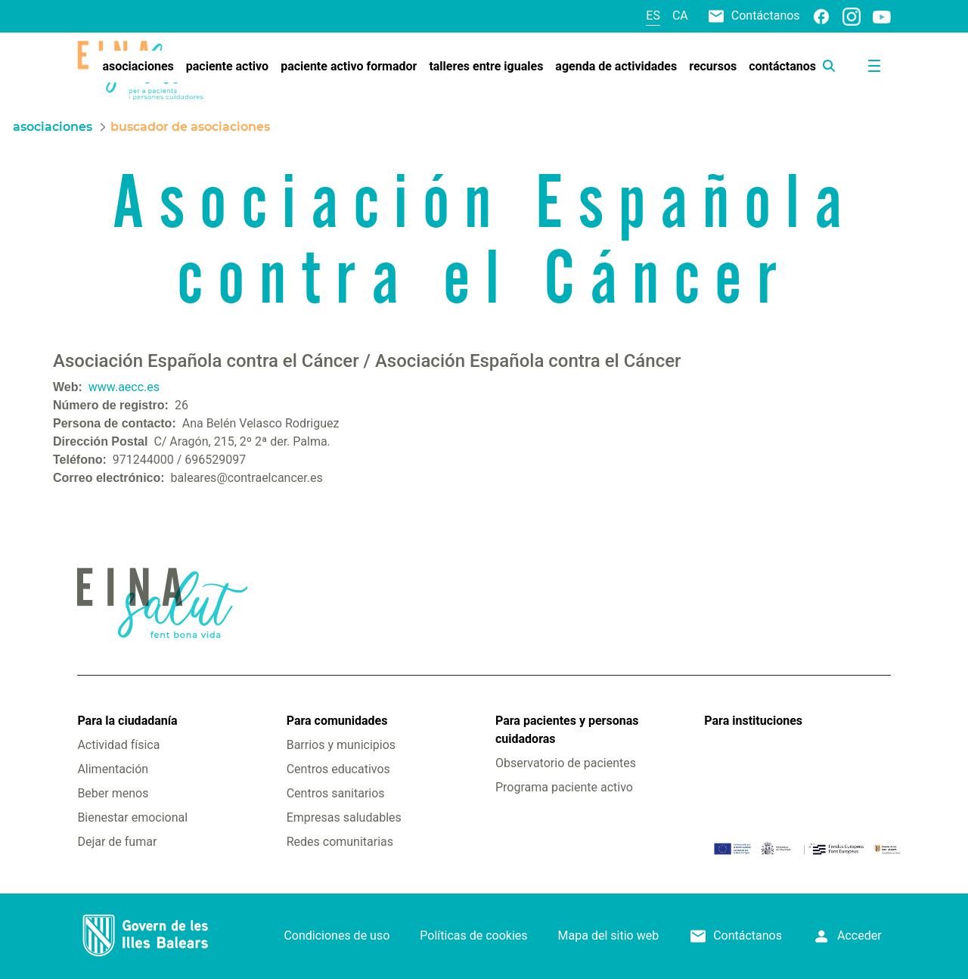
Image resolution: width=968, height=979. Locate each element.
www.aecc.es (124, 387)
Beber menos (112, 793)
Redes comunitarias (340, 841)
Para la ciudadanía (127, 720)
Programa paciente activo (564, 787)
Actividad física (118, 745)
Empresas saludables (344, 817)
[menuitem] (137, 66)
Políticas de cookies (473, 935)
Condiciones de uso (336, 935)
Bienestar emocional (132, 817)
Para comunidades (337, 720)
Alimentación (112, 769)
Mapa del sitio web (608, 935)
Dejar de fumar (117, 841)
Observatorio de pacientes (565, 763)
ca (680, 15)
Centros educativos (338, 769)
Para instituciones (753, 720)
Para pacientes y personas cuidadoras (566, 729)
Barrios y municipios (341, 745)
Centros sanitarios (336, 793)
